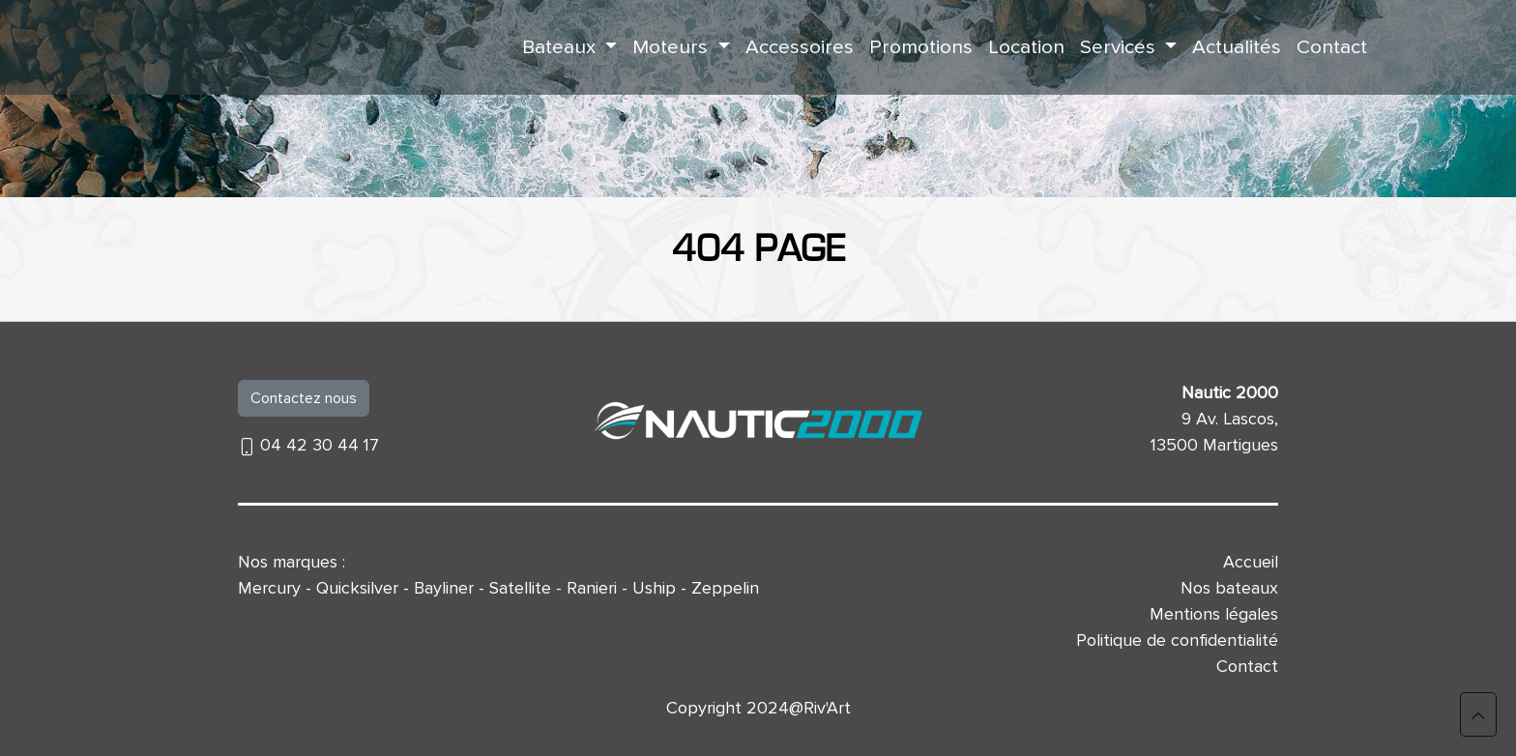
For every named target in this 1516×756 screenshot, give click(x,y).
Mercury (269, 587)
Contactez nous (303, 398)
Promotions (921, 47)
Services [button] (1120, 47)
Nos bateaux (1229, 587)
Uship (654, 587)
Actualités (1236, 47)
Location (1026, 47)
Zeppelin (725, 587)
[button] (1478, 714)
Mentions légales (1214, 614)
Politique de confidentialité (1177, 640)
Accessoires (799, 47)
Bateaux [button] (561, 47)
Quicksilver (357, 587)
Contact (1332, 47)
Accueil (1250, 561)
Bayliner (444, 587)
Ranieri (592, 587)
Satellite (520, 587)
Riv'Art (827, 707)
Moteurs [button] (672, 47)
